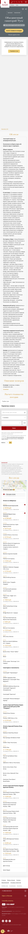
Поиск (14, 428)
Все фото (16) (4, 129)
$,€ (10, 442)
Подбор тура (4, 886)
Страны (3, 880)
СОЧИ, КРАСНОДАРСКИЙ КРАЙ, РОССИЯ (14, 25)
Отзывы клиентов (16, 882)
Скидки (18, 880)
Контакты (19, 886)
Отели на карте (8, 489)
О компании (12, 886)
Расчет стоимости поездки (14, 30)
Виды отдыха (11, 880)
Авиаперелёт (5, 882)
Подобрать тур (14, 51)
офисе (16, 913)
